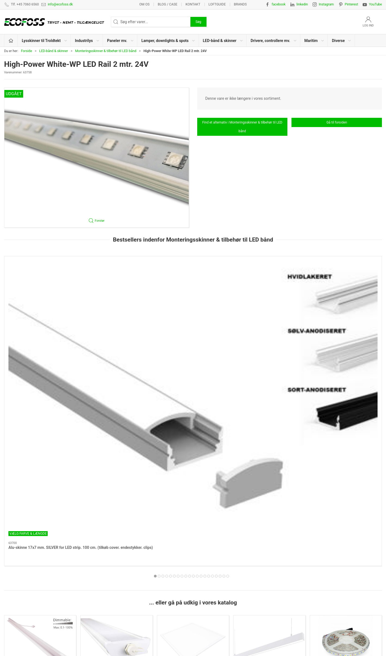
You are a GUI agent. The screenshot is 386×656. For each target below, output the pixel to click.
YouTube (375, 4)
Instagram (326, 4)
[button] (96, 158)
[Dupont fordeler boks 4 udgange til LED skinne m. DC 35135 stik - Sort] (346, 284)
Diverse (193, 523)
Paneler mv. (193, 451)
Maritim (116, 523)
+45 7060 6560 (240, 638)
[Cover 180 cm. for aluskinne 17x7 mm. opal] (269, 284)
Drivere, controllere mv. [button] (274, 40)
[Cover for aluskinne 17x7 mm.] (193, 284)
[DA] (55, 22)
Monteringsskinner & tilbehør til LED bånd (105, 51)
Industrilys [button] (87, 40)
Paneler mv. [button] (120, 40)
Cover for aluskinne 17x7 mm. (187, 318)
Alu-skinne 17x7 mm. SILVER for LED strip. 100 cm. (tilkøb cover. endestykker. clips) (40, 323)
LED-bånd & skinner (53, 51)
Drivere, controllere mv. (40, 523)
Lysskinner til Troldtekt (40, 451)
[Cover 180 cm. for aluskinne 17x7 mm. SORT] (116, 284)
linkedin (302, 4)
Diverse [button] (341, 40)
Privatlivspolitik (303, 568)
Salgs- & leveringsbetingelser (314, 576)
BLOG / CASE (167, 4)
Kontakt (193, 4)
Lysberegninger (303, 551)
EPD (199, 602)
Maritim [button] (314, 40)
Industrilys (117, 451)
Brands (240, 4)
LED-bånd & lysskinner (214, 585)
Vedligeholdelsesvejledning (313, 585)
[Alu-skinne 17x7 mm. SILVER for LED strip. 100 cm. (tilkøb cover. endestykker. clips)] (40, 284)
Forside (26, 51)
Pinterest (351, 4)
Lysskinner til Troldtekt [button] (45, 40)
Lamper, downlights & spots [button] (168, 40)
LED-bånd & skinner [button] (223, 40)
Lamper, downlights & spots (269, 451)
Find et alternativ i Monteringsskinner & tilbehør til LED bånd (242, 127)
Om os (144, 4)
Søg (198, 22)
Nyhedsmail (300, 602)
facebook (278, 4)
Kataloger (298, 593)
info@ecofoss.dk (60, 4)
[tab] (185, 346)
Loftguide (217, 4)
